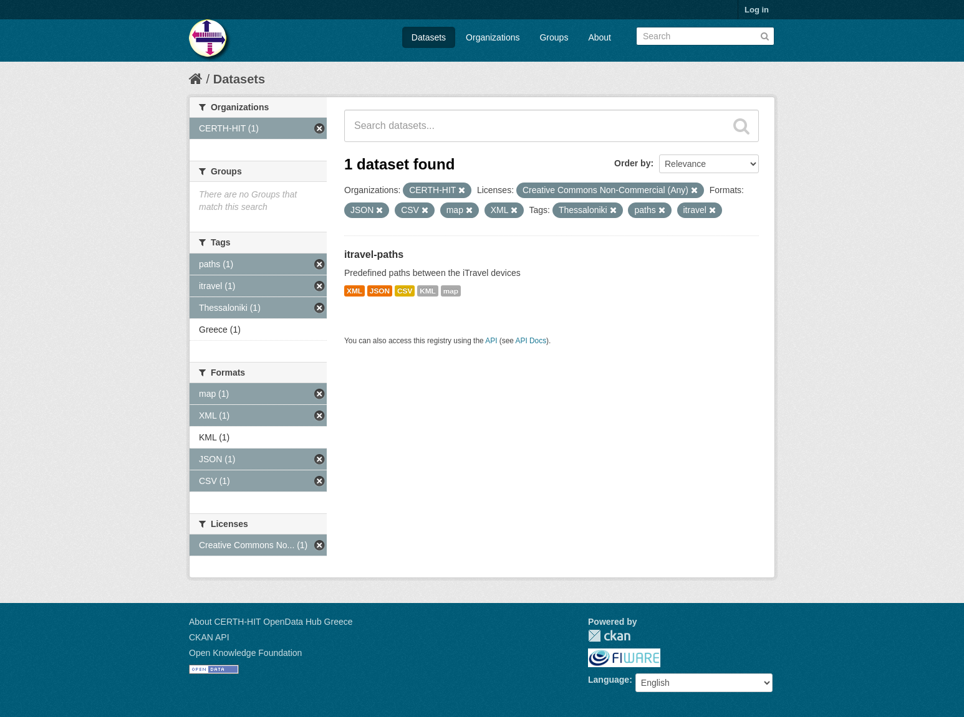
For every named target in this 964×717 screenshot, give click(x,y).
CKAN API (209, 637)
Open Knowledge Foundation (245, 653)
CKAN (609, 635)
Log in (757, 9)
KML (428, 291)
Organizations (492, 37)
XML (354, 291)
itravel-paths (373, 254)
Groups (553, 37)
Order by (632, 163)
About (599, 37)
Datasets (429, 37)
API (491, 340)
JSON (380, 291)
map (450, 291)
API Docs (531, 340)
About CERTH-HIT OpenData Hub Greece (271, 622)
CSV (404, 291)
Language (608, 680)
